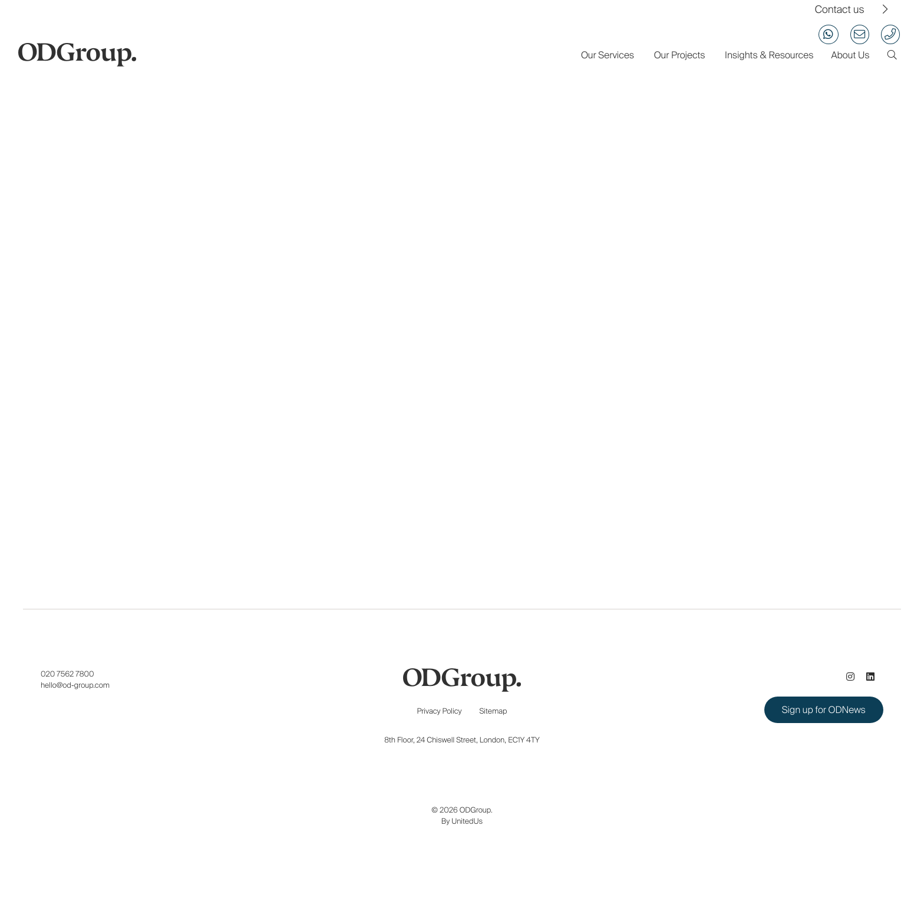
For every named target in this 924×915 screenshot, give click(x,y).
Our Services (607, 55)
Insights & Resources (769, 55)
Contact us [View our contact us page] (839, 10)
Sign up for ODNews (824, 710)
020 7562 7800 (67, 674)
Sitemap (493, 711)
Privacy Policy (439, 711)
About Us (850, 55)
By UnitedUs (462, 821)
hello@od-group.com (75, 685)
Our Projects (679, 55)
